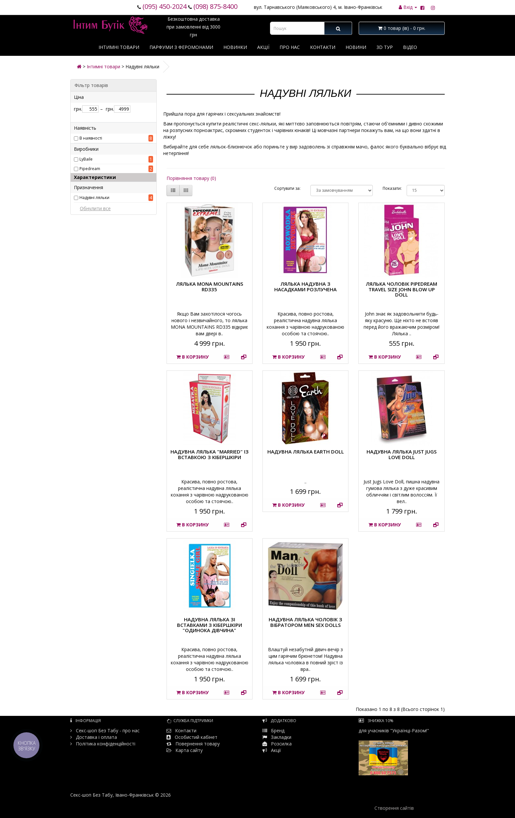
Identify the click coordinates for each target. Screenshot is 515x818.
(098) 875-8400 (215, 6)
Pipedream (89, 168)
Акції (263, 47)
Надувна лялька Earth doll (305, 451)
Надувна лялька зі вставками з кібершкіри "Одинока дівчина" (209, 624)
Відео (410, 47)
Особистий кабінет (196, 737)
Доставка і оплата (93, 737)
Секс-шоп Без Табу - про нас (105, 730)
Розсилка (281, 744)
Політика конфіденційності (102, 744)
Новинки (235, 47)
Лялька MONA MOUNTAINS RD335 (209, 286)
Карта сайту (185, 750)
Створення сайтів (394, 808)
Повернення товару (193, 744)
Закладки (281, 737)
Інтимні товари (119, 47)
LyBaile (86, 159)
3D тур (384, 47)
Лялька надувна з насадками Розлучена (305, 286)
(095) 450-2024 (165, 6)
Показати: (390, 188)
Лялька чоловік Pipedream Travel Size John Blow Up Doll (401, 289)
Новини (356, 47)
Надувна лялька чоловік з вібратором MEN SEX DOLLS (305, 622)
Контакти (322, 47)
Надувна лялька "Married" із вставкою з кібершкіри (209, 454)
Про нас (290, 47)
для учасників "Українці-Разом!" (394, 751)
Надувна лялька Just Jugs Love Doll (402, 454)
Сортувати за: (287, 188)
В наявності (90, 138)
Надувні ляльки (94, 197)
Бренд (273, 730)
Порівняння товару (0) (191, 178)
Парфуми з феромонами (181, 47)
